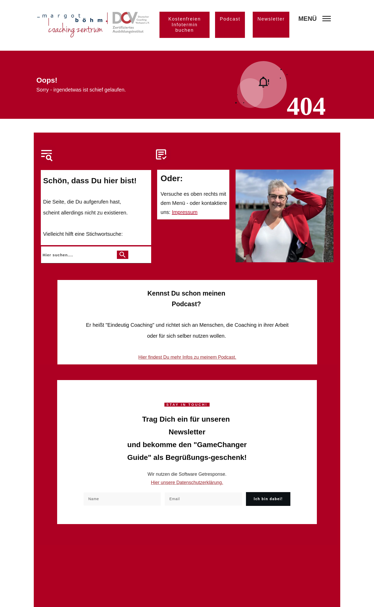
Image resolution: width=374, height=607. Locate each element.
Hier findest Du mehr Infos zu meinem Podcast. (187, 357)
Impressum (185, 212)
